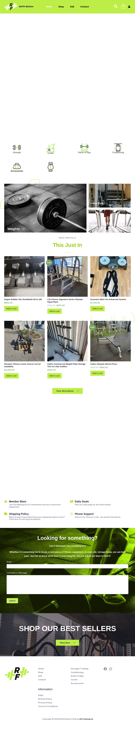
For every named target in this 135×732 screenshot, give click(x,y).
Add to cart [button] (12, 309)
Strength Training (79, 670)
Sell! (50, 171)
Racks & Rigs (77, 677)
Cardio (74, 681)
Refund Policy (45, 700)
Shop (40, 674)
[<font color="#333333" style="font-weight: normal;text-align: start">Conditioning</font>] (118, 147)
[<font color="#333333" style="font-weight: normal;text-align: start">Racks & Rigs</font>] (84, 147)
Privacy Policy (45, 704)
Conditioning (77, 674)
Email (10, 563)
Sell (40, 677)
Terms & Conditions (48, 707)
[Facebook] (105, 670)
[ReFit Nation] (19, 6)
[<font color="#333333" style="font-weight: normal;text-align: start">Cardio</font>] (50, 148)
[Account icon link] (129, 6)
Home (41, 670)
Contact (42, 681)
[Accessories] (17, 166)
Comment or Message (18, 574)
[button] (116, 6)
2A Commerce (86, 720)
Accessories (17, 171)
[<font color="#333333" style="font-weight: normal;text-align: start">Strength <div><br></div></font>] (17, 147)
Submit (12, 602)
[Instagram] (110, 670)
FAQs (40, 697)
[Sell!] (51, 166)
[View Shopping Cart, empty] (123, 6)
